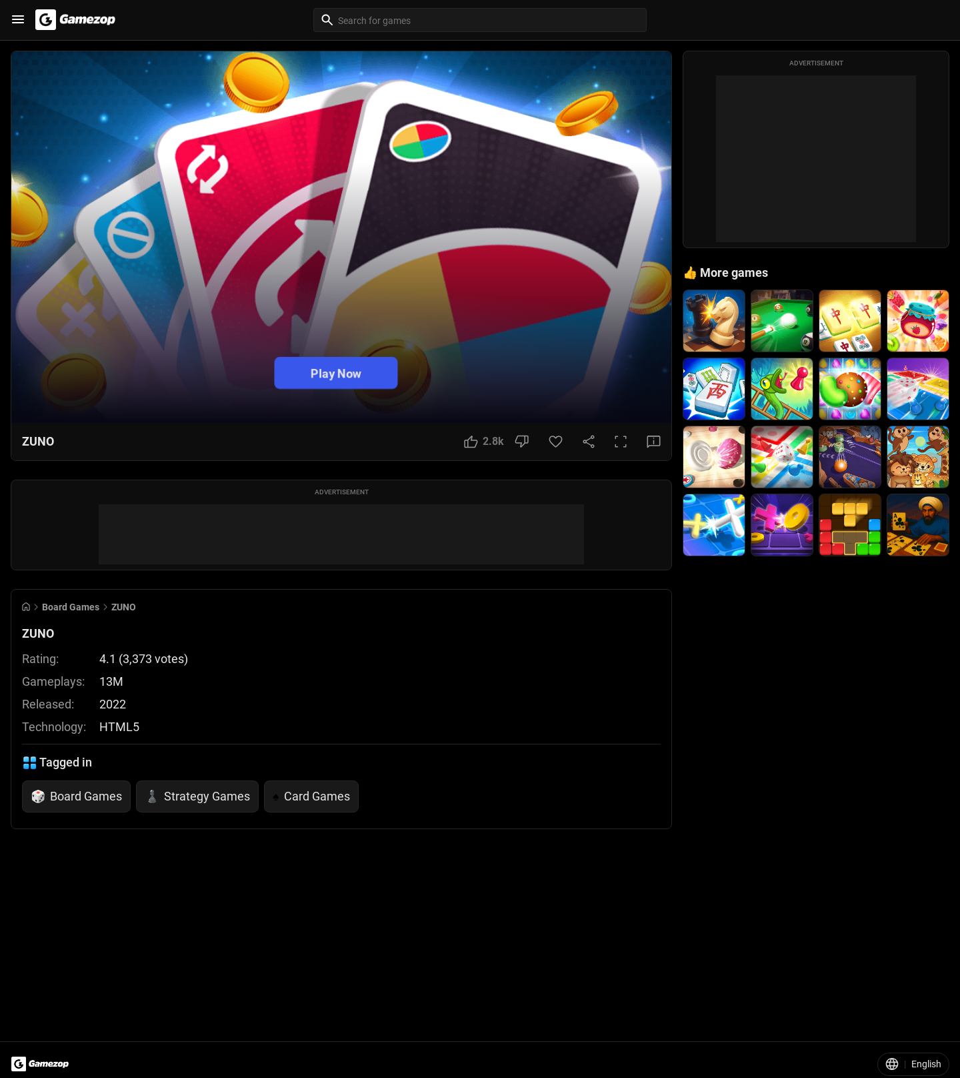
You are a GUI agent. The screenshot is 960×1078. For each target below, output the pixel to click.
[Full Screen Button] (620, 441)
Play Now (336, 373)
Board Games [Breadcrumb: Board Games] (70, 607)
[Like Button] (484, 441)
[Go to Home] (26, 606)
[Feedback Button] (653, 441)
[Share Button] (588, 441)
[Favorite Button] (555, 441)
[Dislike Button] (521, 441)
